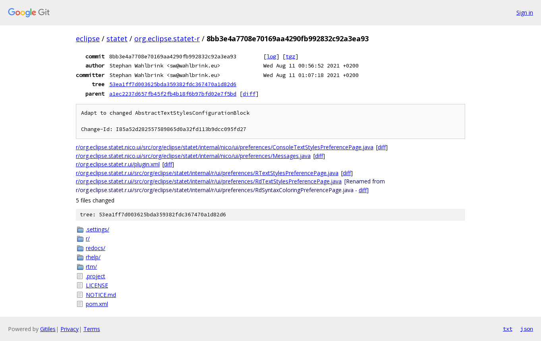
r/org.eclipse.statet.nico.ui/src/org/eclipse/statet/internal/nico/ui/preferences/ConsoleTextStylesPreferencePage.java (224, 147)
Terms (91, 329)
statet (117, 38)
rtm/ (91, 266)
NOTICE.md (101, 295)
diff (249, 93)
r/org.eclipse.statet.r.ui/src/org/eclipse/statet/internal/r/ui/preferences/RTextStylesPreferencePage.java (207, 173)
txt (507, 328)
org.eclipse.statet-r (167, 38)
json (526, 328)
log (271, 56)
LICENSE (97, 285)
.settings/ (97, 229)
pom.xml (97, 304)
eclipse (88, 38)
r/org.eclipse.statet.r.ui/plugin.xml (118, 164)
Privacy (69, 329)
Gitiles (48, 329)
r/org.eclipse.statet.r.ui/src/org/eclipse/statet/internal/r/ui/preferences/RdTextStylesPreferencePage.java (209, 181)
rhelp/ (93, 257)
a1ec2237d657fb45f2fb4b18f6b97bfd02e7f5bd (172, 93)
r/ (88, 238)
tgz (290, 56)
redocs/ (95, 248)
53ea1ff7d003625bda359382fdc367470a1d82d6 (172, 84)
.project (95, 276)
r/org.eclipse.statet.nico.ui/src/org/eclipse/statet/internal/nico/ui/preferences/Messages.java (193, 156)
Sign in (524, 12)
